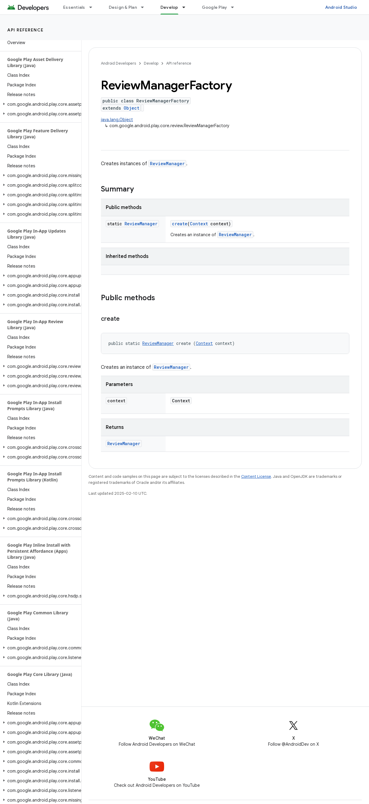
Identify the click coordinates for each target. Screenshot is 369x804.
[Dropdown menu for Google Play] (235, 7)
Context (199, 224)
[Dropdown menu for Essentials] (93, 7)
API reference (25, 30)
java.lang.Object (117, 119)
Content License (256, 476)
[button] (39, 104)
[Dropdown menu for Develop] (186, 7)
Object (131, 108)
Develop (151, 63)
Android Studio (341, 7)
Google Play (214, 7)
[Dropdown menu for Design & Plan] (145, 7)
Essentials (74, 7)
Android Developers (118, 63)
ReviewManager (167, 163)
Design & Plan (123, 7)
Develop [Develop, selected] (169, 7)
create (179, 224)
